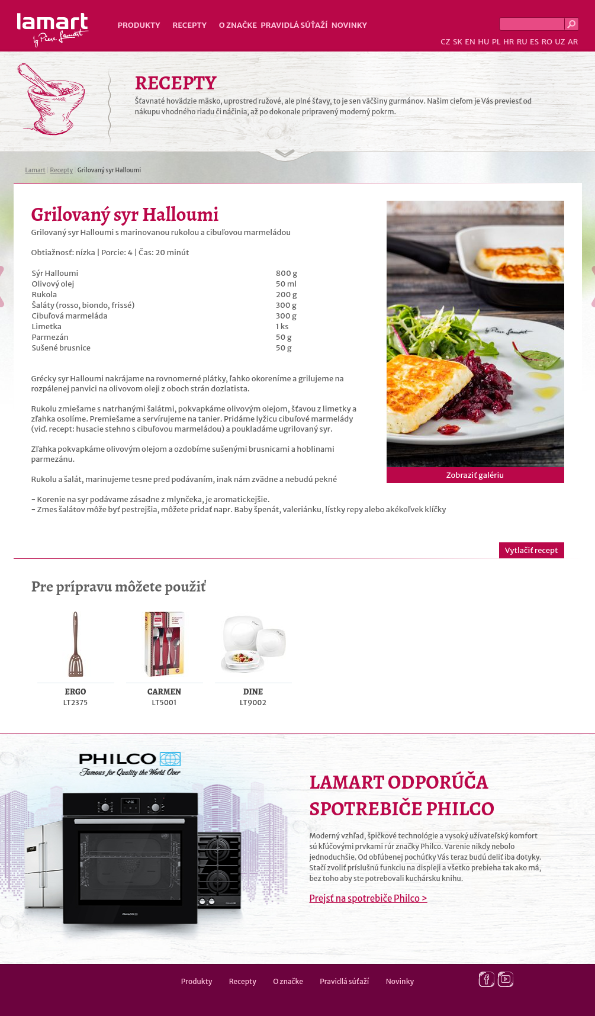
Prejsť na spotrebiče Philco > (368, 898)
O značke (238, 25)
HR (508, 42)
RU (522, 42)
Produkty (139, 25)
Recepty (189, 25)
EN (470, 42)
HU (483, 42)
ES (534, 42)
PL (496, 42)
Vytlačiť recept (531, 550)
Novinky (349, 25)
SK (457, 42)
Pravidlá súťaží (294, 25)
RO (546, 42)
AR (573, 42)
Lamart (53, 30)
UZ (560, 42)
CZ (445, 42)
